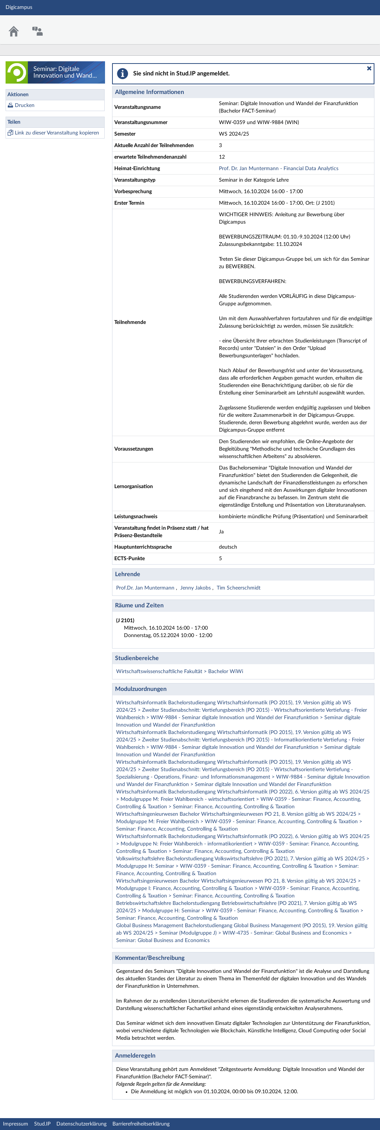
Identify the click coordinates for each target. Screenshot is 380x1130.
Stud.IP (42, 1124)
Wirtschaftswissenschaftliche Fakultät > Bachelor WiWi (179, 671)
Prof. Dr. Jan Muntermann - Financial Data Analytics (278, 168)
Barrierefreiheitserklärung (141, 1124)
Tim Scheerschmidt (239, 588)
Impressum (15, 1124)
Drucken (25, 105)
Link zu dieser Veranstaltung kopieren (57, 133)
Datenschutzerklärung (81, 1124)
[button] (369, 68)
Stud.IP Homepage (351, 25)
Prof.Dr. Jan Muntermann (146, 588)
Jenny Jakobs (196, 588)
